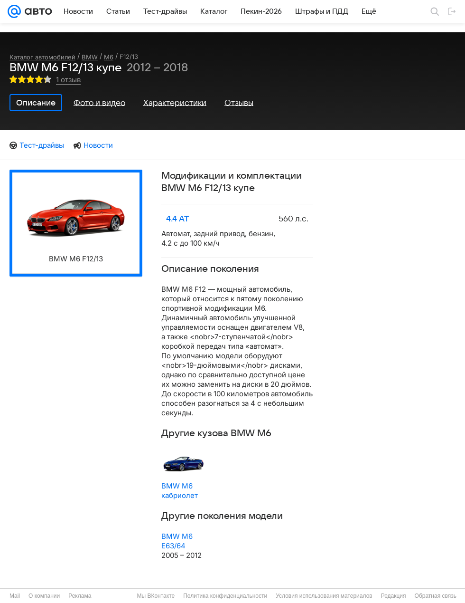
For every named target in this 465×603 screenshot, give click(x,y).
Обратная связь (435, 596)
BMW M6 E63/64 (177, 541)
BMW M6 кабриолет (179, 490)
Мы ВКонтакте (156, 596)
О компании (44, 596)
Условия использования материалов (324, 596)
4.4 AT (177, 219)
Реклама (79, 596)
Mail (14, 596)
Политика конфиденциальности (225, 596)
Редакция (393, 596)
